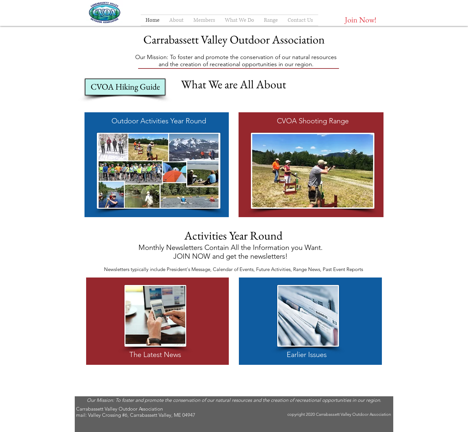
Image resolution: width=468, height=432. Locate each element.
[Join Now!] (360, 19)
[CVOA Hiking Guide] (125, 87)
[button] (176, 20)
